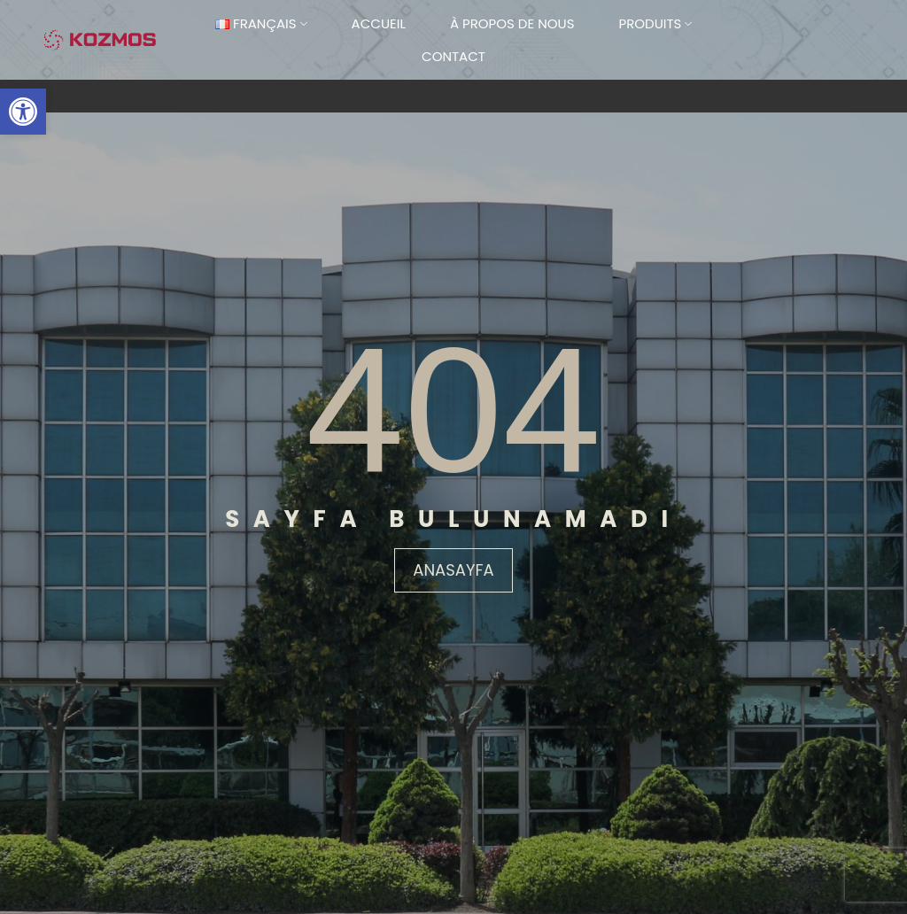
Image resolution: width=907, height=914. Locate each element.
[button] (23, 112)
